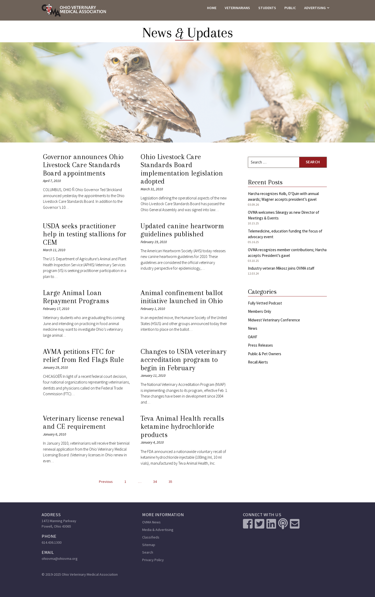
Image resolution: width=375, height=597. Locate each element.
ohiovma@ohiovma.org (60, 558)
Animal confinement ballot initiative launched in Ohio (182, 297)
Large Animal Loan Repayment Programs (76, 297)
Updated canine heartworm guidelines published (182, 230)
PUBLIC (290, 7)
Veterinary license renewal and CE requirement (83, 422)
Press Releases (260, 345)
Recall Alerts (258, 362)
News (252, 328)
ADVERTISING (315, 7)
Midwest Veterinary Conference (274, 319)
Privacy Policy (153, 559)
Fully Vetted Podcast (265, 303)
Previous (106, 481)
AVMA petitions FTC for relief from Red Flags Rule (83, 356)
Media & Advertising (157, 529)
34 (155, 481)
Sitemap (148, 544)
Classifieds (150, 537)
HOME (211, 7)
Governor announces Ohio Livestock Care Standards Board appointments (83, 165)
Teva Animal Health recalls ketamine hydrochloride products (182, 426)
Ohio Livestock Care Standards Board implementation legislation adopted (182, 169)
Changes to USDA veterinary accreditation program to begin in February (183, 360)
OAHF (252, 336)
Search (147, 552)
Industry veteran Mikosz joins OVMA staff (281, 268)
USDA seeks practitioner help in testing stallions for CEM (85, 234)
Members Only (259, 311)
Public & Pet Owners (264, 353)
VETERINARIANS (237, 7)
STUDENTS (267, 7)
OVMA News (151, 522)
